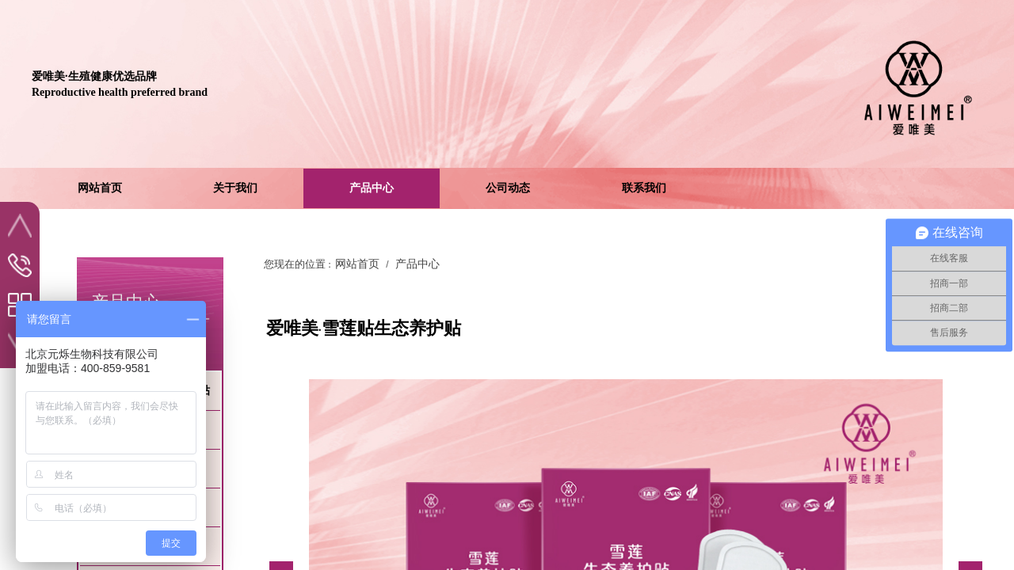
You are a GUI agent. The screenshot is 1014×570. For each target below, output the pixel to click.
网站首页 (357, 264)
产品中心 (417, 264)
